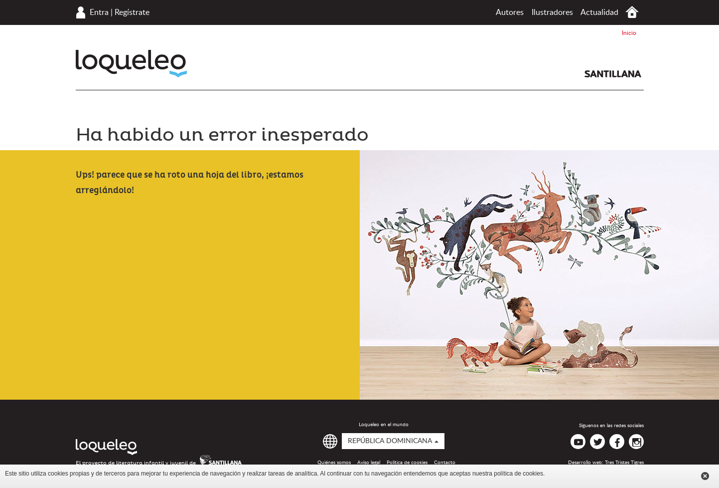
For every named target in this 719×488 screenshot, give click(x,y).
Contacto (444, 462)
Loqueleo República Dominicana (131, 63)
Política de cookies (407, 462)
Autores (510, 12)
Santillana (612, 73)
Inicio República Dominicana (632, 12)
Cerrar (705, 476)
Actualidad (599, 12)
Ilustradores (552, 12)
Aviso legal (368, 462)
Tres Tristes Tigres (624, 462)
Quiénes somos (334, 462)
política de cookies (518, 473)
